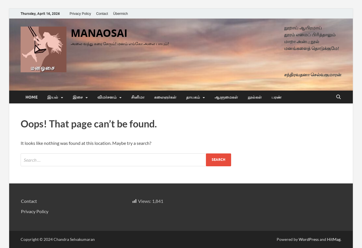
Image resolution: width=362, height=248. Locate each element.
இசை (78, 97)
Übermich (120, 14)
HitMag (334, 239)
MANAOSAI (99, 33)
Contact (102, 14)
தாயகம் (193, 97)
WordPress (309, 239)
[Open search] (338, 97)
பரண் (277, 97)
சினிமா (137, 97)
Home (31, 97)
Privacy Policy (80, 14)
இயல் (52, 97)
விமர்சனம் (107, 97)
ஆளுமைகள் (226, 97)
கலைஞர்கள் (165, 97)
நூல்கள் (255, 97)
